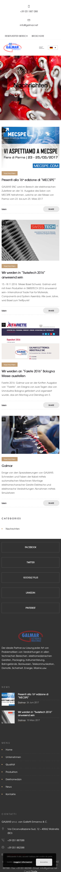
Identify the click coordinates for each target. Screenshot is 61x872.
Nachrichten (13, 528)
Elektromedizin (14, 779)
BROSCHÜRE (38, 35)
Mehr (4, 209)
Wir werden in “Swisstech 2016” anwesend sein (35, 713)
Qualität (10, 764)
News (9, 786)
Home (9, 749)
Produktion (12, 771)
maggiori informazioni (23, 862)
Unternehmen (13, 757)
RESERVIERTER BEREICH (16, 35)
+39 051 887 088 (29, 11)
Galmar (7, 466)
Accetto (44, 862)
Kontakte (11, 794)
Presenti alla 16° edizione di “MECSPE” (29, 180)
